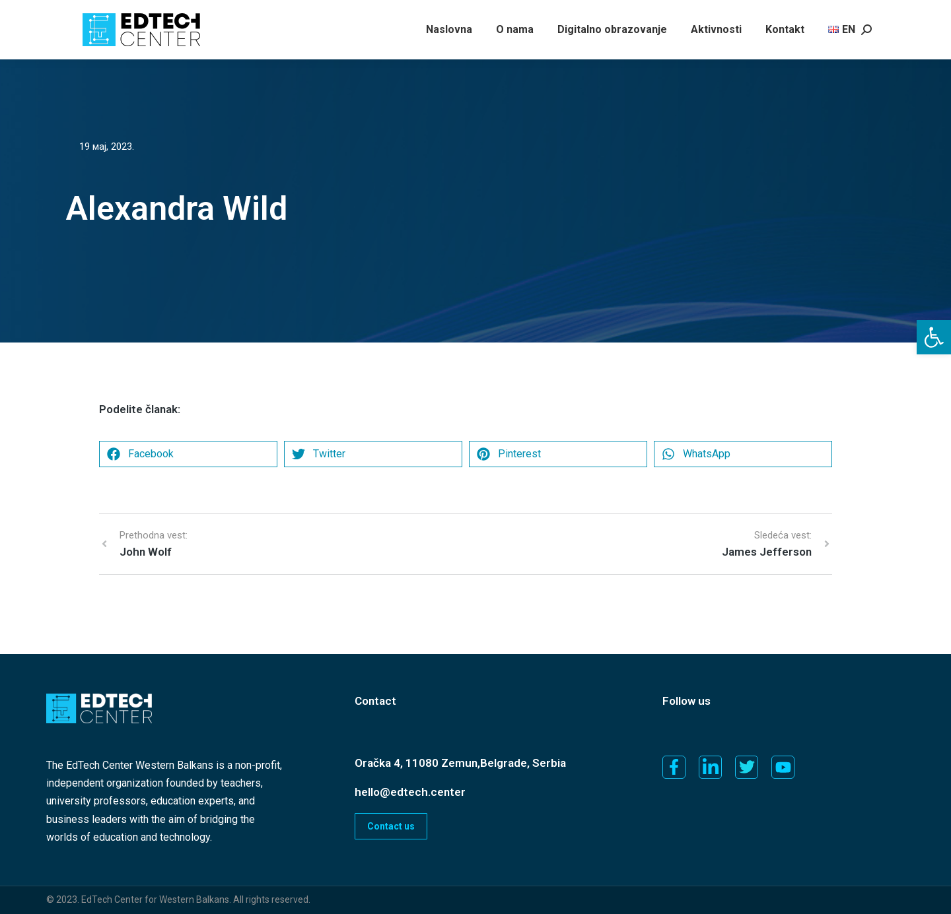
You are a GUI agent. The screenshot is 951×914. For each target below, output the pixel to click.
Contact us (391, 826)
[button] (934, 337)
